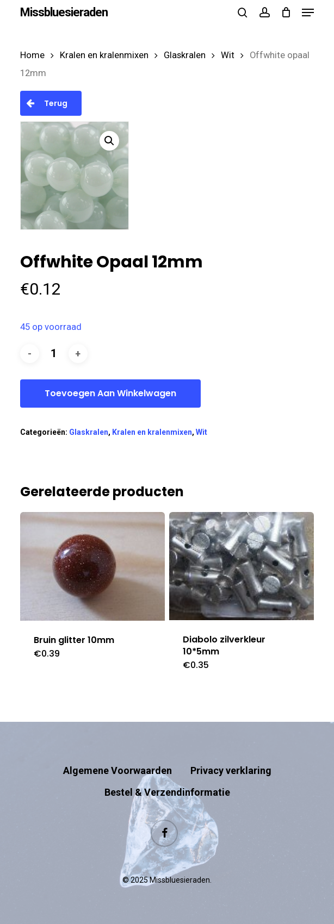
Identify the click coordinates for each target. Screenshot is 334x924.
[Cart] (285, 12)
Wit (227, 55)
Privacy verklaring (230, 770)
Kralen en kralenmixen (104, 55)
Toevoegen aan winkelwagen (110, 393)
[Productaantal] (53, 353)
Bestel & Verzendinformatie (167, 792)
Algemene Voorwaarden (117, 770)
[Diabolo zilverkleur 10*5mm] (241, 566)
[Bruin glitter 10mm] (92, 566)
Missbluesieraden (64, 12)
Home (32, 55)
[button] (308, 12)
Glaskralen (185, 55)
